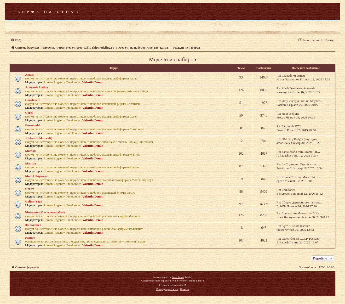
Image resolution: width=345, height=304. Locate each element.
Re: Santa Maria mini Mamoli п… (298, 151)
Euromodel (32, 125)
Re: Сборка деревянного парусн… (299, 202)
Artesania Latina (36, 87)
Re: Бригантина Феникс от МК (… (299, 213)
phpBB (164, 280)
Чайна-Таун (33, 201)
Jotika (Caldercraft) (38, 138)
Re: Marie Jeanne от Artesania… (297, 88)
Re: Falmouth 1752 (288, 126)
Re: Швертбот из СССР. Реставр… (299, 238)
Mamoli (30, 150)
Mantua (30, 163)
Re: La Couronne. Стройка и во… (298, 164)
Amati (29, 74)
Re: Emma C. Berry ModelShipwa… (299, 177)
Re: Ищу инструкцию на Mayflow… (300, 101)
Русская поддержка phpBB (172, 285)
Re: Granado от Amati (290, 75)
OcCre (29, 189)
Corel (29, 112)
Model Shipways (36, 176)
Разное (30, 237)
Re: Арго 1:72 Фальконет (293, 226)
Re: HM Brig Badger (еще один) (297, 139)
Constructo (32, 100)
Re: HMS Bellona (287, 113)
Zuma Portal (178, 277)
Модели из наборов (172, 59)
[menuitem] (16, 40)
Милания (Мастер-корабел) (45, 212)
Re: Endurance (285, 189)
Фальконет (33, 225)
